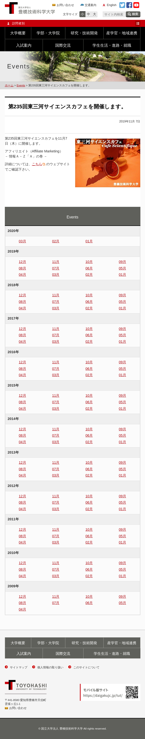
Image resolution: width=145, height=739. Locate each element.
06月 (89, 268)
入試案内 (23, 45)
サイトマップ (18, 667)
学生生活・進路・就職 (111, 45)
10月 (89, 262)
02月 (55, 241)
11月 (55, 262)
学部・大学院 (48, 33)
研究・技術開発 (84, 33)
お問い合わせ (65, 5)
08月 (22, 268)
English (111, 5)
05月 (122, 268)
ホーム (9, 85)
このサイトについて (86, 667)
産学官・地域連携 (121, 33)
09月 (122, 262)
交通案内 (90, 5)
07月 (55, 268)
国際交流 (63, 45)
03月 (22, 241)
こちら (37, 164)
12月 (22, 262)
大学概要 (18, 33)
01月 (89, 241)
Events (21, 85)
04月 (22, 274)
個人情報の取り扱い (50, 667)
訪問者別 (72, 23)
